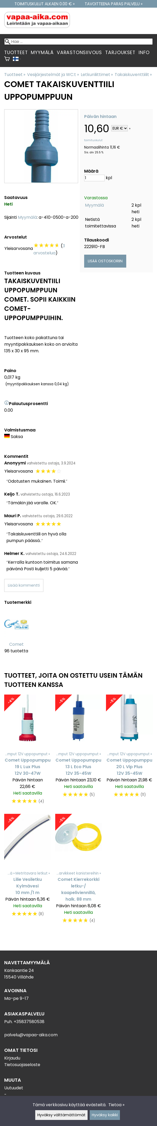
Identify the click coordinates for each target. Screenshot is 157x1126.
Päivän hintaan (100, 116)
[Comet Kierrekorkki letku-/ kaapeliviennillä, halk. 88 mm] (78, 871)
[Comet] (16, 636)
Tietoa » (116, 1105)
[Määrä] (94, 178)
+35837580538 (29, 1022)
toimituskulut (93, 140)
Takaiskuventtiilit (133, 75)
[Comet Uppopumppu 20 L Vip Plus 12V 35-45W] (129, 752)
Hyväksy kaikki (105, 1115)
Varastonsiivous (79, 52)
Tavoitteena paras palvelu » (114, 4)
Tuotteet (16, 52)
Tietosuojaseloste (22, 1065)
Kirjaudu (12, 1058)
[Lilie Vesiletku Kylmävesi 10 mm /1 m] (27, 871)
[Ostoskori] (7, 59)
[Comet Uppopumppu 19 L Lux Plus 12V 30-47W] (27, 752)
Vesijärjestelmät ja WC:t (53, 75)
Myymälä (42, 52)
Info (144, 52)
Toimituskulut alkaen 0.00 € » (44, 4)
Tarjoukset (120, 52)
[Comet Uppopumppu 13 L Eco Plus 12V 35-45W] (78, 752)
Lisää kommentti (24, 585)
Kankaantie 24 (19, 970)
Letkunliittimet (97, 75)
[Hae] (78, 41)
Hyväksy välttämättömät (61, 1115)
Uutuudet (13, 1088)
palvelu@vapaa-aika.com (31, 1035)
